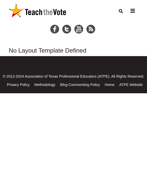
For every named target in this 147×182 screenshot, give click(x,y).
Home (109, 85)
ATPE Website (131, 85)
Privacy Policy (18, 85)
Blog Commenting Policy (80, 85)
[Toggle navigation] (132, 11)
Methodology (44, 85)
